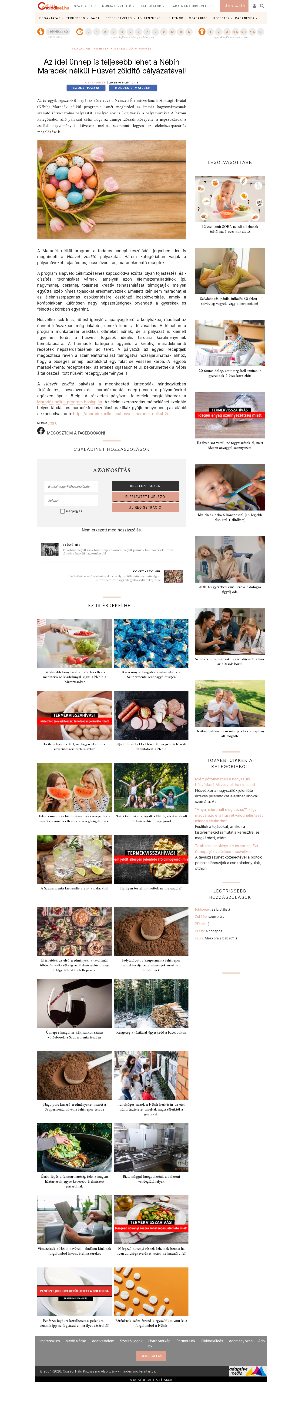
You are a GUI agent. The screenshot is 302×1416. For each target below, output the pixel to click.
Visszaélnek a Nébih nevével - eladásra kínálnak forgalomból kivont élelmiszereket (74, 1251)
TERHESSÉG (75, 18)
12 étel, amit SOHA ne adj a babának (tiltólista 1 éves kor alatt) (230, 229)
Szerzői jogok (131, 1341)
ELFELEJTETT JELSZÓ (145, 497)
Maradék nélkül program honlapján (69, 401)
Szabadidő (123, 48)
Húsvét (145, 48)
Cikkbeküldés (212, 1341)
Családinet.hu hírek (90, 48)
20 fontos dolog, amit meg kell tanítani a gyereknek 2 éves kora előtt (230, 373)
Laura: (216, 938)
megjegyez (74, 511)
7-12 (252, 31)
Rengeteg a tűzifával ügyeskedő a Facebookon (151, 1032)
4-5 (235, 31)
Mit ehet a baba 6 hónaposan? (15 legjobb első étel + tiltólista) (230, 517)
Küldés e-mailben (133, 88)
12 (189, 31)
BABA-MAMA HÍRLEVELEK (191, 6)
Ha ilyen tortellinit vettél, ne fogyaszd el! (151, 888)
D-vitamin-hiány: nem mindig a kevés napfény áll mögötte (230, 734)
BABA (95, 18)
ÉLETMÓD (176, 18)
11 (180, 31)
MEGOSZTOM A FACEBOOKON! (71, 431)
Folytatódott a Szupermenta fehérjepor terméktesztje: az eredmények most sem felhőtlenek (151, 965)
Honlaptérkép (159, 1341)
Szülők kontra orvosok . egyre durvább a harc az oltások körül (230, 661)
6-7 (243, 31)
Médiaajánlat (75, 1341)
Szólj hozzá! (86, 88)
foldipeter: (212, 909)
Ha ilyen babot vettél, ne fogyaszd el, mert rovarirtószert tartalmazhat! (75, 747)
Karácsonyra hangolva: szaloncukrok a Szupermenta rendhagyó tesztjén (151, 674)
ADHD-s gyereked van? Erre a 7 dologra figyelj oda (230, 589)
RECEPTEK (221, 18)
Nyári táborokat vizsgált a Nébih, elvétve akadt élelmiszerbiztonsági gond (151, 819)
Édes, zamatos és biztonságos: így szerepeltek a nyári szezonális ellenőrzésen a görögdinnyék (74, 819)
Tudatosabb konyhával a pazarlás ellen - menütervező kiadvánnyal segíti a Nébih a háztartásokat (74, 677)
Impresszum (49, 1341)
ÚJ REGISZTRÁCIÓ (145, 507)
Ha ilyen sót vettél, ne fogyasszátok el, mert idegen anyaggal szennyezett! (230, 445)
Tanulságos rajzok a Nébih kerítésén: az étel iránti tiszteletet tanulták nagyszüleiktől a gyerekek (151, 1109)
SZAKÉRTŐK (83, 6)
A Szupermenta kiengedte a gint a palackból (74, 888)
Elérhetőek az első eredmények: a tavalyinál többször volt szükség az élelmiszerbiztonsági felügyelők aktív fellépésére (115, 578)
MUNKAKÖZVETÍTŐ (116, 6)
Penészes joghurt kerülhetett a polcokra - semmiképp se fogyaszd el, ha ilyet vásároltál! (74, 1323)
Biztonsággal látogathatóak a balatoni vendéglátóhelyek (151, 1179)
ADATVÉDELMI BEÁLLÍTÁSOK (151, 1380)
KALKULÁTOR (151, 6)
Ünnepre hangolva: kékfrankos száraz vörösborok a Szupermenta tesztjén (74, 1035)
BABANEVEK (245, 18)
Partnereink (185, 1341)
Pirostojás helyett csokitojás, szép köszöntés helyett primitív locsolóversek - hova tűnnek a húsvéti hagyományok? (118, 552)
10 (172, 31)
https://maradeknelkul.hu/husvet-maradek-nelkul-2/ (120, 413)
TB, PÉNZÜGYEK (150, 18)
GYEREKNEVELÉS (118, 18)
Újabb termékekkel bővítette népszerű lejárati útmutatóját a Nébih (151, 747)
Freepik (52, 422)
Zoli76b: (209, 917)
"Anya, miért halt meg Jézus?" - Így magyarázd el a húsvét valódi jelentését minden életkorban (229, 815)
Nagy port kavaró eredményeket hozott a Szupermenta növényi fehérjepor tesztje (74, 1107)
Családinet (95, 82)
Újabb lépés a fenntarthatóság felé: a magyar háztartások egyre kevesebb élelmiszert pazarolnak (74, 1182)
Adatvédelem (103, 1341)
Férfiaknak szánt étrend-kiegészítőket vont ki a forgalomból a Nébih (151, 1323)
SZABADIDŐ (198, 18)
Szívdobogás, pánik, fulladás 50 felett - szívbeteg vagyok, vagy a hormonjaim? (230, 301)
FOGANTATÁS (49, 18)
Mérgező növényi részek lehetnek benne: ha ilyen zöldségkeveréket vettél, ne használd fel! (151, 1251)
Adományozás (241, 1341)
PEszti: (202, 924)
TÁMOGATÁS (234, 6)
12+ (260, 31)
